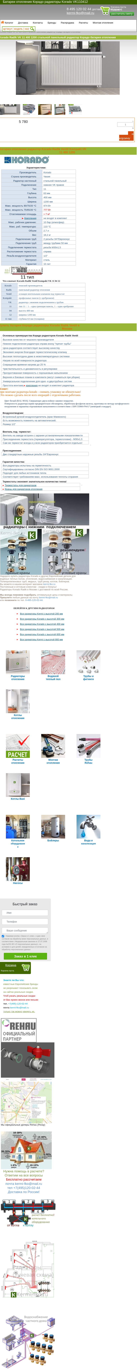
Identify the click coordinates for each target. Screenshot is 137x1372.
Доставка (23, 22)
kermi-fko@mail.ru (80, 13)
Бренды (52, 22)
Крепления (30, 218)
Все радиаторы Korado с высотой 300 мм (42, 619)
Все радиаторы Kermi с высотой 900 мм (41, 639)
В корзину (126, 136)
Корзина (10, 855)
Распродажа (67, 22)
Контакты (38, 22)
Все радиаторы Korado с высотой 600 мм (42, 634)
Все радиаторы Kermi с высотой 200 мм (41, 613)
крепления (32, 385)
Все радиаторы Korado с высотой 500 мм (42, 629)
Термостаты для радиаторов (20, 485)
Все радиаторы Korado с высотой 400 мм (42, 624)
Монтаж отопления (103, 22)
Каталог (9, 22)
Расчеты (83, 22)
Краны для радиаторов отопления (23, 489)
